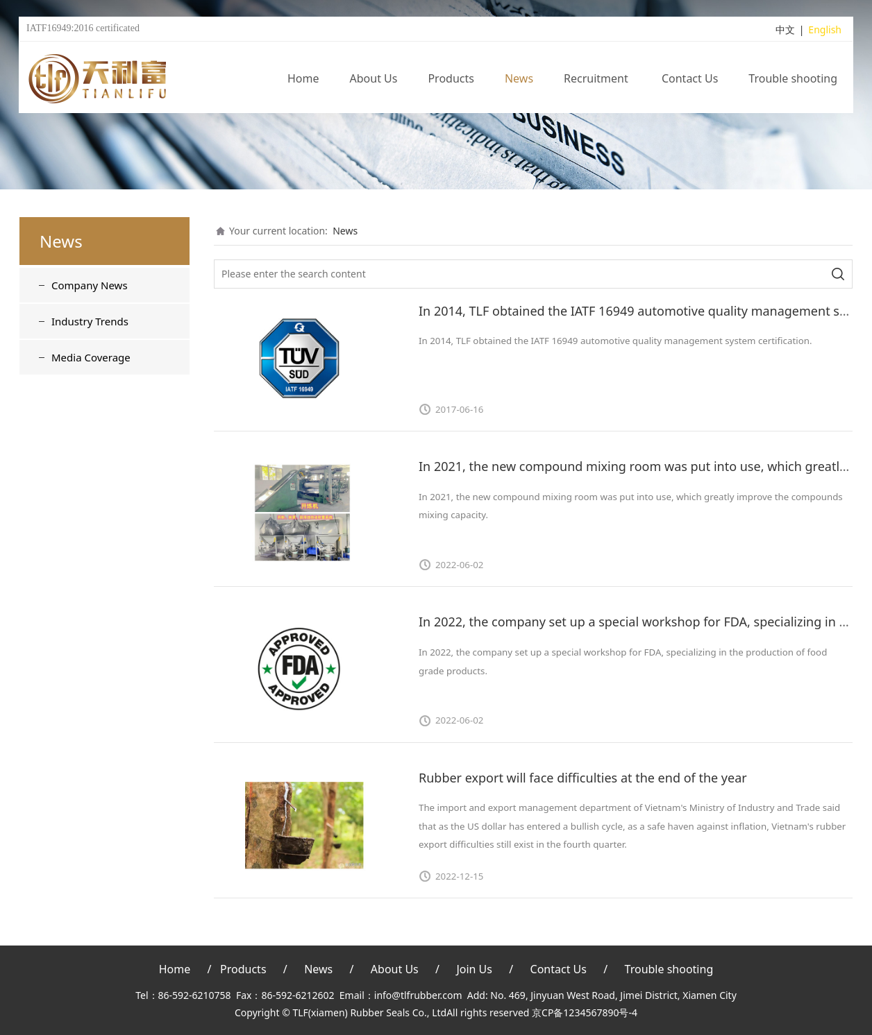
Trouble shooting (792, 79)
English (824, 30)
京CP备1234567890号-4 (584, 1012)
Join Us (474, 969)
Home (303, 79)
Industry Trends (89, 321)
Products (451, 79)
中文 (785, 30)
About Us (374, 79)
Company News (89, 285)
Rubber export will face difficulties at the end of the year (583, 777)
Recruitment (597, 79)
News (519, 79)
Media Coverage (91, 357)
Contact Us (690, 79)
